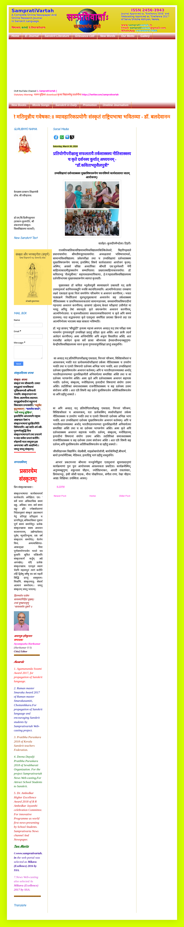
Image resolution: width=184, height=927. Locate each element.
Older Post (124, 496)
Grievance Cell (84, 35)
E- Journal (32, 35)
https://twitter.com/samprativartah (100, 94)
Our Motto (127, 35)
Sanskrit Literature (57, 35)
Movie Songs (40, 105)
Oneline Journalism (115, 105)
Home (15, 35)
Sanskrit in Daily (66, 105)
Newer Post (60, 496)
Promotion (90, 105)
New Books (18, 105)
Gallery (145, 35)
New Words (107, 35)
